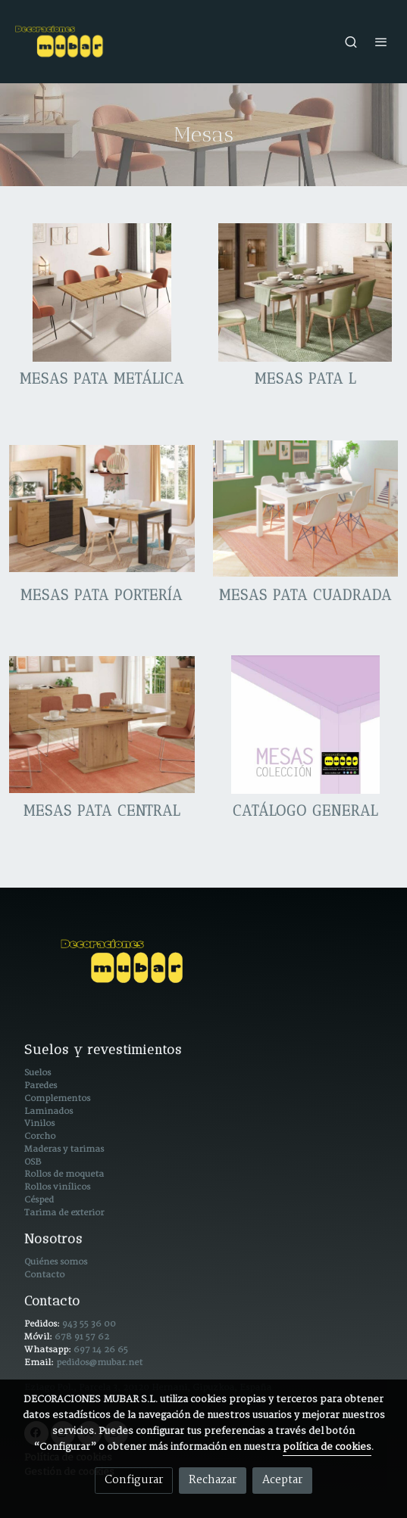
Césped (39, 1200)
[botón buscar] (351, 41)
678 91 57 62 (82, 1337)
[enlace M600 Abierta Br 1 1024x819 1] (306, 292)
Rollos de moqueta (64, 1174)
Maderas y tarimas (64, 1149)
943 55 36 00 (89, 1324)
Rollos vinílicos (57, 1187)
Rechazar (212, 1480)
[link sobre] (203, 970)
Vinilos (39, 1123)
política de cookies (327, 1447)
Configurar (134, 1480)
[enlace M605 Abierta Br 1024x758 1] (102, 725)
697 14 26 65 (101, 1349)
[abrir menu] (381, 41)
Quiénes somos (55, 1262)
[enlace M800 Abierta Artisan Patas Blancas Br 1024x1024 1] (102, 292)
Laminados (48, 1111)
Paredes (40, 1085)
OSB (32, 1162)
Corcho (39, 1136)
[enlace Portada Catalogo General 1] (306, 725)
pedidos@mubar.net (99, 1362)
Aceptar (282, 1480)
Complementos (57, 1098)
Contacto (44, 1275)
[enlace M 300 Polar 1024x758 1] (306, 508)
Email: (40, 1362)
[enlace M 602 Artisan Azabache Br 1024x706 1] (102, 508)
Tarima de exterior (64, 1212)
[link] (60, 42)
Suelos (37, 1072)
